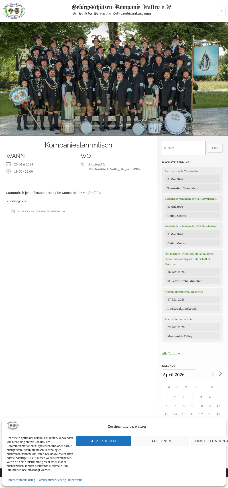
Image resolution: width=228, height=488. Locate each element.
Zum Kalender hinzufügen (35, 211)
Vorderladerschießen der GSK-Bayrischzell (191, 198)
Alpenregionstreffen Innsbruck (184, 291)
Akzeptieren (103, 441)
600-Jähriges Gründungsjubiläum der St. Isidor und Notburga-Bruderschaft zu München (189, 259)
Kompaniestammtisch (178, 319)
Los (215, 148)
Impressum (75, 480)
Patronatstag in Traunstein (181, 171)
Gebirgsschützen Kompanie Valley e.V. (121, 6)
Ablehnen (161, 441)
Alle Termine (171, 353)
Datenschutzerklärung (21, 480)
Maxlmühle (96, 164)
